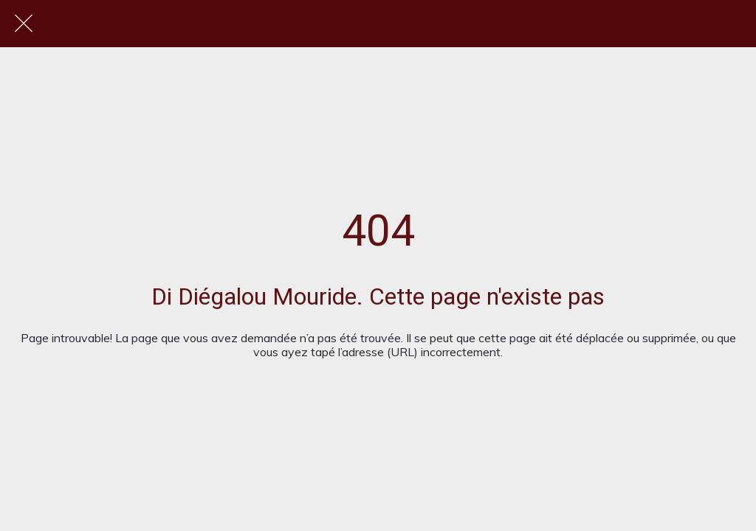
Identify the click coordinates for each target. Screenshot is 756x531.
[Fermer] (23, 23)
